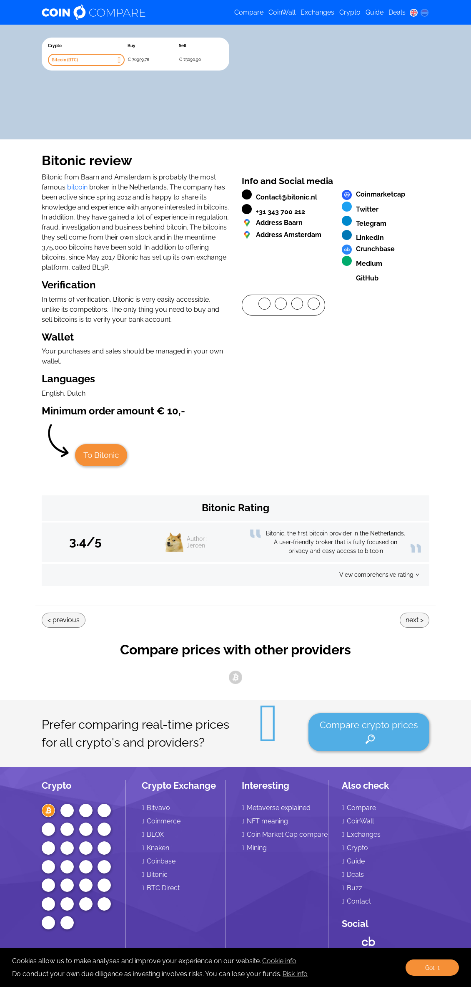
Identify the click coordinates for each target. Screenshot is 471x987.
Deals (397, 12)
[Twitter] (281, 305)
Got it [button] (432, 967)
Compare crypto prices (369, 731)
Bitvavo (158, 808)
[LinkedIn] (297, 305)
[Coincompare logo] (131, 12)
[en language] (413, 12)
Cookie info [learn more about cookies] (279, 961)
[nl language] (424, 12)
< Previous (64, 620)
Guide (374, 12)
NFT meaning (267, 821)
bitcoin (77, 187)
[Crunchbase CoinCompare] (368, 939)
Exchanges (317, 12)
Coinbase (161, 861)
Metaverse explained (279, 808)
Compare (248, 12)
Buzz (354, 888)
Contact (359, 901)
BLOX (155, 834)
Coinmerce (163, 821)
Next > (414, 620)
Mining (257, 848)
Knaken (158, 848)
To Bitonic (101, 454)
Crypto (350, 12)
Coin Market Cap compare (287, 834)
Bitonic (157, 874)
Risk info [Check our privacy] (295, 974)
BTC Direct (163, 888)
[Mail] (314, 305)
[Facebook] (264, 305)
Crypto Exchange (179, 785)
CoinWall (282, 12)
